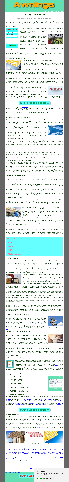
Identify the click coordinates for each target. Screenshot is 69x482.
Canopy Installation (23, 453)
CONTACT (55, 11)
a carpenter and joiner (35, 401)
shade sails (37, 122)
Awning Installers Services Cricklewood (21, 374)
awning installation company (31, 37)
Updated (16, 472)
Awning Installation (36, 452)
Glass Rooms (59, 448)
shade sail (22, 166)
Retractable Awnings (40, 450)
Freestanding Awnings (31, 448)
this (7, 329)
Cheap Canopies (30, 449)
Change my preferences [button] (49, 478)
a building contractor (55, 401)
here (40, 427)
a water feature (57, 400)
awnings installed (56, 420)
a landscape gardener (20, 404)
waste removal (16, 403)
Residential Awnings (23, 452)
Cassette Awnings (39, 449)
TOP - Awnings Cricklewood (12, 463)
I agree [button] (39, 478)
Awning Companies (19, 448)
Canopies (12, 448)
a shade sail (42, 169)
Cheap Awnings (21, 449)
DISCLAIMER (60, 11)
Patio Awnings (59, 450)
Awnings (53, 448)
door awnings (50, 368)
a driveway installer (46, 399)
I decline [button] (43, 478)
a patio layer (32, 403)
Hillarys (37, 323)
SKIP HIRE (60, 403)
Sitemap (6, 472)
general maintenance (39, 404)
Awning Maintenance (29, 450)
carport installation (51, 297)
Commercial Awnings (11, 452)
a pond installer (24, 400)
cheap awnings (26, 364)
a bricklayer (16, 401)
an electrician (57, 404)
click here (9, 323)
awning (57, 22)
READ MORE (44, 194)
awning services (24, 371)
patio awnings (59, 365)
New (13, 472)
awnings (19, 70)
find (10, 416)
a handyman (41, 400)
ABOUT (52, 11)
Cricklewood (25, 107)
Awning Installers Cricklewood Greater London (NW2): (20, 21)
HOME (45, 11)
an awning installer (43, 397)
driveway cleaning (26, 399)
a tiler (47, 403)
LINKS (49, 11)
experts (13, 426)
